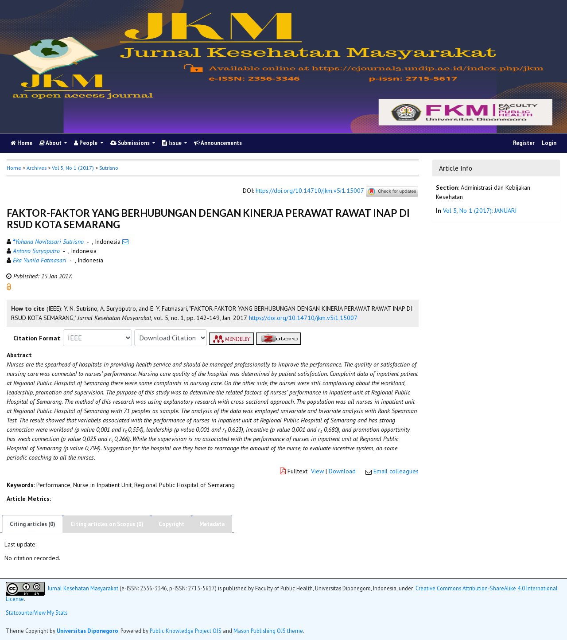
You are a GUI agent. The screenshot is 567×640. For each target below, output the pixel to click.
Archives (37, 167)
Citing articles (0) (32, 524)
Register (524, 143)
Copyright (171, 524)
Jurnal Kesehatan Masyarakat (82, 587)
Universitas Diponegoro (87, 630)
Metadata (212, 524)
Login (549, 143)
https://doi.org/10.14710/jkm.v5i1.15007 (310, 191)
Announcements (218, 143)
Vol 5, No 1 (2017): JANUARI (480, 211)
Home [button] (14, 167)
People (86, 143)
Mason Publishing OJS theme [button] (268, 630)
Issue (172, 143)
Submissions (130, 143)
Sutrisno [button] (108, 167)
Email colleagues (396, 471)
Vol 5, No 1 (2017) (73, 167)
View (317, 471)
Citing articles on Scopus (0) (107, 524)
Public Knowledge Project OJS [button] (185, 630)
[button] (9, 286)
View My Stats (50, 612)
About (51, 143)
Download (342, 471)
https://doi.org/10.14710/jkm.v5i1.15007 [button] (303, 318)
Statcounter (20, 612)
